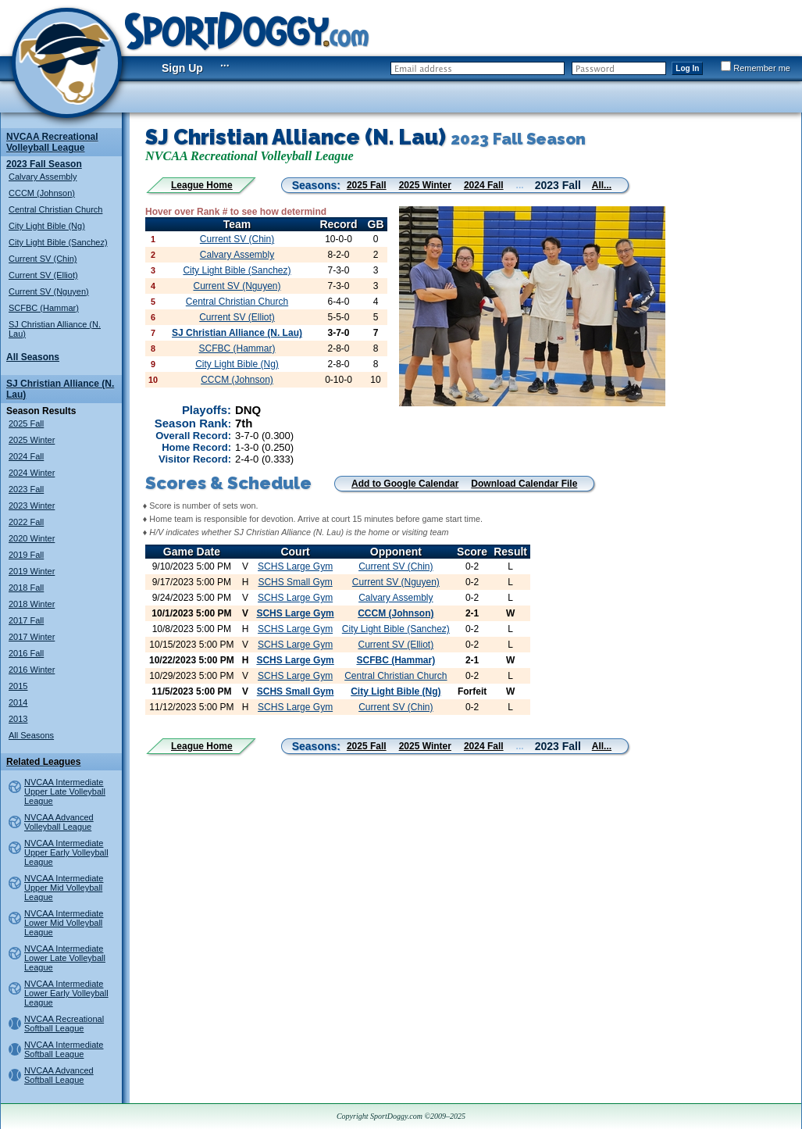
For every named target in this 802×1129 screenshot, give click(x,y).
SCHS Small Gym (295, 582)
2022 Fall (26, 522)
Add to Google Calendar (404, 483)
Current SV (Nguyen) (49, 291)
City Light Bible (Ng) (47, 225)
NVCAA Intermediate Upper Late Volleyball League (64, 791)
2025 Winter (32, 440)
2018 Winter (32, 604)
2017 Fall (26, 620)
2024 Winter (32, 472)
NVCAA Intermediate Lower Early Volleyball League (66, 993)
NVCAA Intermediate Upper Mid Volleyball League (64, 888)
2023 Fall (26, 489)
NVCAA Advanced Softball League (59, 1075)
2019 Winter (32, 571)
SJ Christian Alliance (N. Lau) (237, 332)
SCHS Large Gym (295, 566)
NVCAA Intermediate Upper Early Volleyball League (66, 852)
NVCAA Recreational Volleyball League (52, 142)
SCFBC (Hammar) (44, 308)
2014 (18, 702)
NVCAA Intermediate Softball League (64, 1049)
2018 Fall (26, 587)
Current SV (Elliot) (43, 275)
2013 (18, 718)
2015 (18, 686)
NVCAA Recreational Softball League (64, 1023)
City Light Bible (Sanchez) (58, 242)
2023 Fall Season (44, 164)
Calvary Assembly (43, 176)
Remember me (755, 68)
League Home (202, 185)
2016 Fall (26, 653)
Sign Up (182, 68)
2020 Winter (32, 538)
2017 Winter (32, 636)
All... (601, 185)
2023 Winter (32, 505)
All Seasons (32, 357)
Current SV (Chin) (43, 258)
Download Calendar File (524, 483)
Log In (687, 68)
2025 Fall (26, 423)
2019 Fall (26, 554)
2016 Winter (32, 669)
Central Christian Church (55, 209)
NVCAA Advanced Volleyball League (59, 822)
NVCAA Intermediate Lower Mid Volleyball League (64, 923)
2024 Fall (26, 456)
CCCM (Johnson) (42, 193)
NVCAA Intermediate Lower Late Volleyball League (64, 958)
